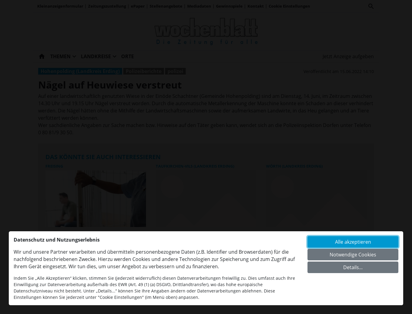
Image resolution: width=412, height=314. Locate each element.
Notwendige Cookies (353, 254)
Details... (353, 267)
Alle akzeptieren (353, 242)
